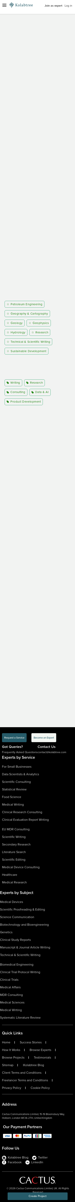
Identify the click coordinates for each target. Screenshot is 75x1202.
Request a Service (14, 738)
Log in (68, 6)
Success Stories (31, 1042)
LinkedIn (34, 1162)
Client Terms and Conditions (21, 1073)
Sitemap (7, 1065)
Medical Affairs (10, 987)
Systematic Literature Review (20, 1017)
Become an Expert (44, 738)
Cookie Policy (40, 1088)
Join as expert (53, 6)
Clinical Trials (9, 979)
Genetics (6, 932)
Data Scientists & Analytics (20, 774)
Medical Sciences (12, 1002)
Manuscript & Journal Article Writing (25, 947)
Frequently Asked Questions (20, 752)
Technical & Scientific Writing (20, 955)
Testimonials (42, 1057)
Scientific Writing (14, 837)
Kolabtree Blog (33, 1065)
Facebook (12, 1162)
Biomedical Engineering (16, 964)
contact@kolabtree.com (52, 752)
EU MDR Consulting (16, 829)
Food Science (11, 797)
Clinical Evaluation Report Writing (25, 819)
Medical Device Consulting (21, 867)
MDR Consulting (11, 995)
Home (6, 1042)
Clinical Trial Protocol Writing (20, 972)
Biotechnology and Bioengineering (24, 924)
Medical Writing (13, 804)
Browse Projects (13, 1057)
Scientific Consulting (16, 781)
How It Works (11, 1050)
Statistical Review (14, 789)
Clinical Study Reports (15, 939)
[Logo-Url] (21, 5)
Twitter (40, 1157)
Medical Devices (11, 902)
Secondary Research (16, 844)
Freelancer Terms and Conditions (25, 1080)
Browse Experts (40, 1050)
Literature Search (14, 852)
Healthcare (9, 874)
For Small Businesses (16, 766)
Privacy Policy (11, 1088)
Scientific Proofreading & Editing (22, 909)
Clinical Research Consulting (22, 812)
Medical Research (14, 882)
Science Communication (17, 917)
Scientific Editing (13, 859)
